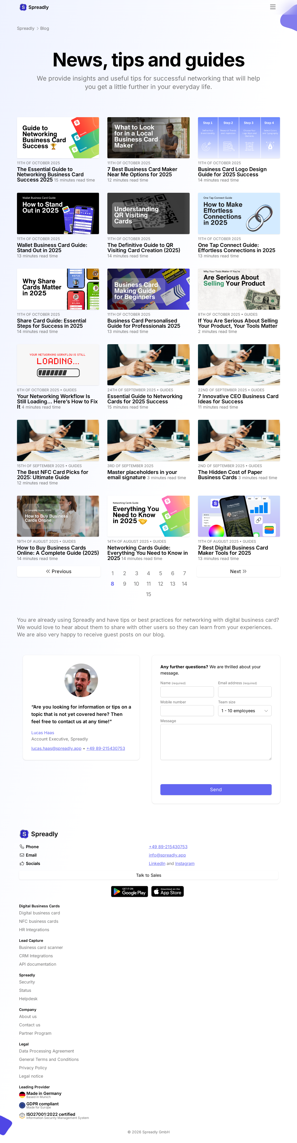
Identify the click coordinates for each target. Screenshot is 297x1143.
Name (173, 683)
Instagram (185, 863)
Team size (226, 702)
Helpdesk (28, 998)
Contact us (29, 1024)
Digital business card (39, 912)
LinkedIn (157, 863)
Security (27, 981)
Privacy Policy (33, 1067)
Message (168, 720)
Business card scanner (41, 947)
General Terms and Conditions (49, 1059)
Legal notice (31, 1076)
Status (25, 990)
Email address (237, 683)
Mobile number (173, 702)
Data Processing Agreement (46, 1051)
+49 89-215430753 (90, 748)
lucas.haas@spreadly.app (41, 748)
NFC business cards (38, 921)
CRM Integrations (36, 955)
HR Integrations (34, 929)
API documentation (37, 964)
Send (216, 789)
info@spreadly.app (167, 855)
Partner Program (35, 1033)
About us (28, 1016)
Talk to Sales (148, 875)
